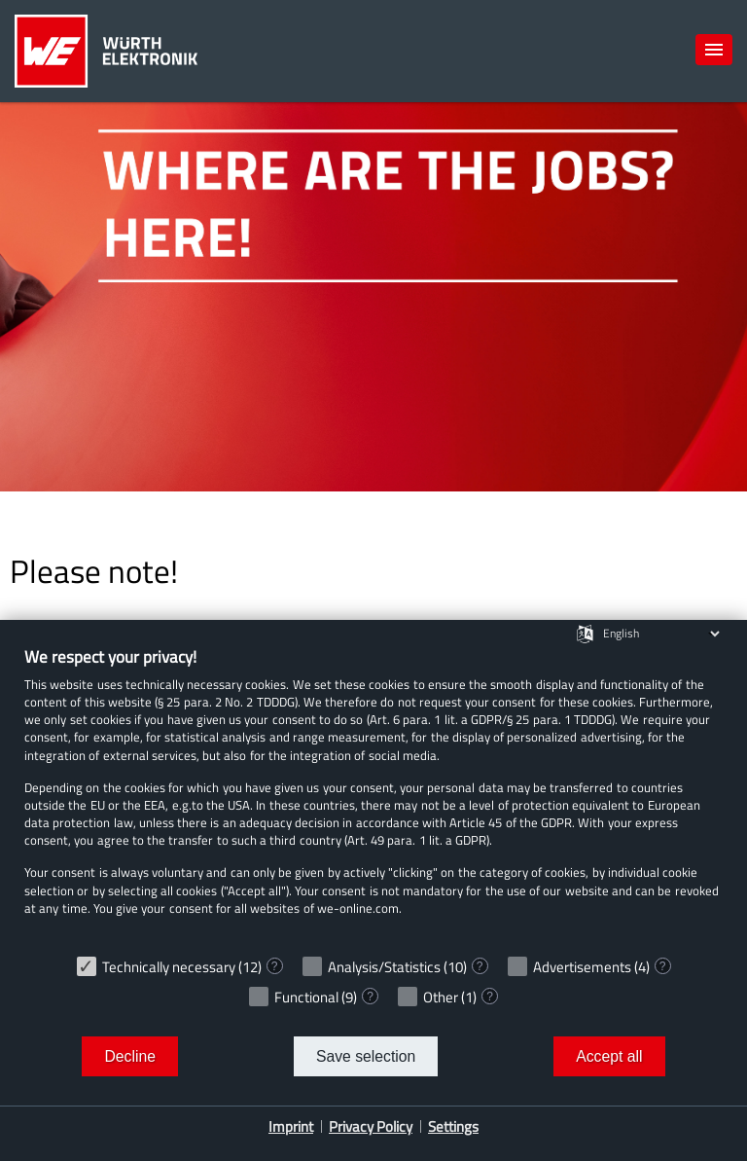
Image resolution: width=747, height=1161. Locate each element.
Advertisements (582, 967)
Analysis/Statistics (384, 967)
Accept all (609, 1056)
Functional (306, 997)
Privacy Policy (370, 1126)
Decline (130, 1056)
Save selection (365, 1056)
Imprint (290, 1126)
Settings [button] (453, 1126)
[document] (373, 795)
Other (440, 997)
